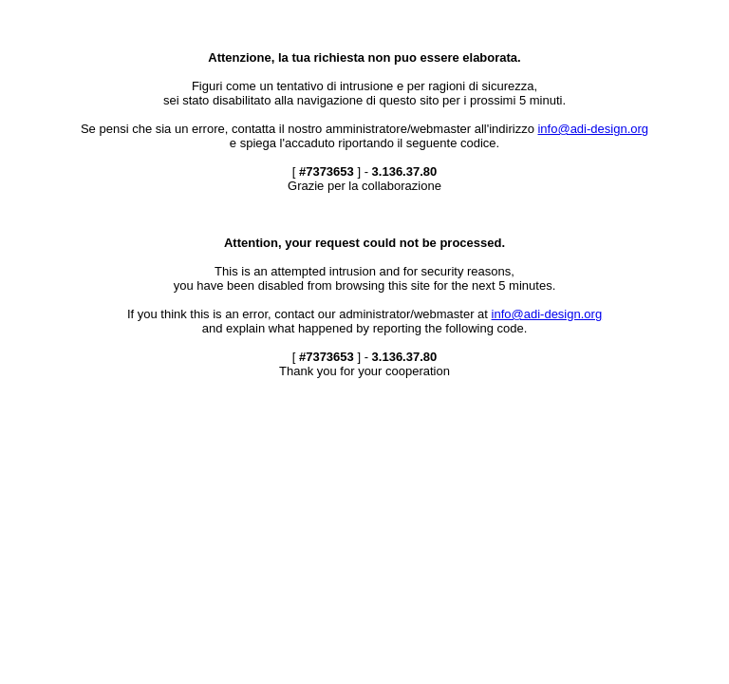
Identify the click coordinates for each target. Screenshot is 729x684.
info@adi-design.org (592, 129)
